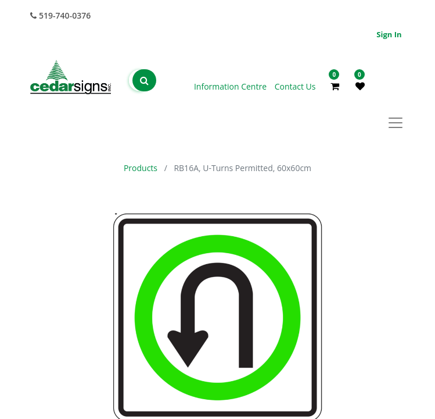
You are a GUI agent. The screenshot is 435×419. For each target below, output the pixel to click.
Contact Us (295, 86)
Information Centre (231, 86)
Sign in (388, 34)
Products (140, 167)
